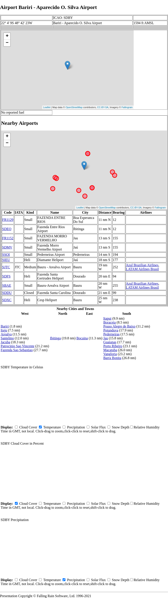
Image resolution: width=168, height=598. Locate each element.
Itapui (107, 318)
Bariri (5, 326)
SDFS (6, 276)
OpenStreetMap (74, 107)
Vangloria (110, 354)
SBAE (6, 285)
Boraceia (109, 322)
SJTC (6, 267)
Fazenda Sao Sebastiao (17, 350)
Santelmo (7, 338)
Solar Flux (98, 427)
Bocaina (82, 338)
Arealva (6, 334)
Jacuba (5, 342)
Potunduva (110, 330)
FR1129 (7, 220)
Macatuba (110, 350)
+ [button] (7, 36)
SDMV (7, 247)
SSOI (6, 254)
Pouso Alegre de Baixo (119, 326)
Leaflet (47, 107)
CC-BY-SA (102, 107)
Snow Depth (120, 427)
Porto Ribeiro (112, 346)
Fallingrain (127, 107)
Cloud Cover (28, 427)
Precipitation (76, 427)
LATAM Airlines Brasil (142, 269)
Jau (105, 338)
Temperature (52, 427)
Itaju (4, 330)
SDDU (7, 293)
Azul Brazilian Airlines (142, 265)
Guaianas (109, 342)
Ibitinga (55, 338)
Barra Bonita (112, 358)
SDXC (7, 300)
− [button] (7, 43)
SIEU (6, 260)
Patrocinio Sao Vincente (17, 346)
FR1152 (7, 238)
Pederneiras (111, 334)
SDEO (6, 229)
